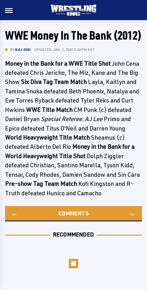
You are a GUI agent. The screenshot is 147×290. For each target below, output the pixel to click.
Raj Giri (23, 49)
